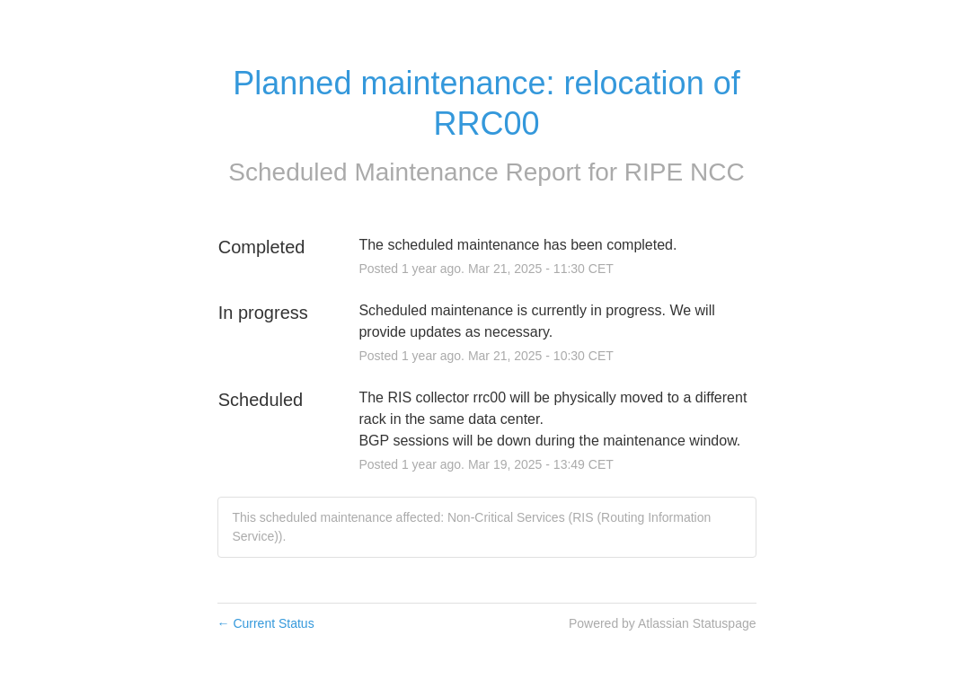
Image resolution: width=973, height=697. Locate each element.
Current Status (265, 623)
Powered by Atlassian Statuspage (662, 623)
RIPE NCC (684, 172)
